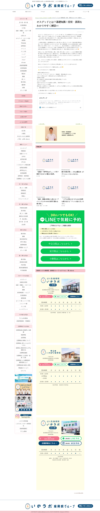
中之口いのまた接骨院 (23, 137)
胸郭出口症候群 (23, 217)
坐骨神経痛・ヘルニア (23, 293)
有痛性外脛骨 (23, 283)
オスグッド (23, 280)
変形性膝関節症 (23, 268)
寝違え (23, 197)
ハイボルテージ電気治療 (23, 165)
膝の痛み (23, 82)
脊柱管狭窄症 (23, 240)
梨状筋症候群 (23, 263)
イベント (23, 48)
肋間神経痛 (23, 245)
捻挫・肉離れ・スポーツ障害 (44, 205)
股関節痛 (23, 299)
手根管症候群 (23, 208)
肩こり (23, 79)
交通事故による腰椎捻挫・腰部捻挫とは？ (23, 362)
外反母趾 (23, 265)
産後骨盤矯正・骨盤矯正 (23, 322)
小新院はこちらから (59, 259)
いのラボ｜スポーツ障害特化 (23, 425)
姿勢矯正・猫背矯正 (23, 176)
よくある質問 (23, 122)
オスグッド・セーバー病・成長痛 (23, 39)
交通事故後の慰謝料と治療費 (23, 332)
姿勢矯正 (23, 46)
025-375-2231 (46, 364)
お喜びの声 (71, 11)
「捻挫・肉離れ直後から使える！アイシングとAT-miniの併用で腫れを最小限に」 (48, 201)
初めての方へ (28, 11)
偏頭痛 (23, 84)
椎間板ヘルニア (23, 248)
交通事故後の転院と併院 (23, 366)
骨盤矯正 (23, 151)
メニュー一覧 (86, 11)
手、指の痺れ (23, 219)
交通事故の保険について (23, 341)
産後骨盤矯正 (23, 429)
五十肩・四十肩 (23, 22)
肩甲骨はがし (23, 171)
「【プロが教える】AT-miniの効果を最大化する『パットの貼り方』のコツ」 (73, 201)
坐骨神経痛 (23, 68)
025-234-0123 (46, 296)
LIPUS (23, 157)
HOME (14, 11)
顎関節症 (23, 191)
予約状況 (23, 43)
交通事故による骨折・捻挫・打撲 (23, 357)
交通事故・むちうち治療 (23, 179)
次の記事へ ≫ (79, 124)
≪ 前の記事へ (41, 124)
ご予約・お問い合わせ (23, 140)
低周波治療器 (23, 168)
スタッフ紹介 (23, 112)
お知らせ (23, 35)
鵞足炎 (23, 73)
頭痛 (23, 87)
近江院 (23, 131)
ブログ (23, 59)
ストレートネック (23, 199)
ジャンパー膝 (23, 304)
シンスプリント (23, 310)
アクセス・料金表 (23, 101)
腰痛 (23, 76)
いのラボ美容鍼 (23, 421)
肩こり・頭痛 (23, 188)
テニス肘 (23, 51)
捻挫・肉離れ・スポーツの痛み (23, 286)
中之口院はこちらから (59, 244)
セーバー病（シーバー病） (23, 301)
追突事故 (23, 338)
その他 (39, 176)
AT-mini (23, 62)
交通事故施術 (23, 353)
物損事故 (23, 335)
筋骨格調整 (23, 71)
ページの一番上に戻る (78, 493)
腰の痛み (23, 234)
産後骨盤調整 (23, 65)
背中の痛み (23, 242)
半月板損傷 (23, 271)
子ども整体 (23, 432)
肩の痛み (23, 211)
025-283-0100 (49, 438)
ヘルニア (23, 57)
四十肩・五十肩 (23, 222)
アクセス (43, 11)
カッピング (23, 149)
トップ (23, 54)
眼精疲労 (23, 194)
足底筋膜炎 (23, 25)
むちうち (23, 371)
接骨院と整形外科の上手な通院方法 (23, 349)
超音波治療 (23, 160)
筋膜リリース (23, 154)
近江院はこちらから (59, 251)
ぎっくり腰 (23, 90)
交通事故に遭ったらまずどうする (23, 345)
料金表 (57, 11)
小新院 (23, 134)
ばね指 (23, 225)
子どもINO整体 (23, 319)
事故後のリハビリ (23, 368)
